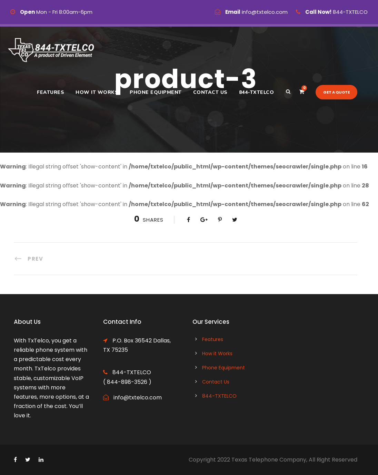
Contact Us (210, 92)
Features (50, 92)
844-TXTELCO (256, 92)
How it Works (97, 92)
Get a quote (336, 92)
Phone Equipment (156, 92)
